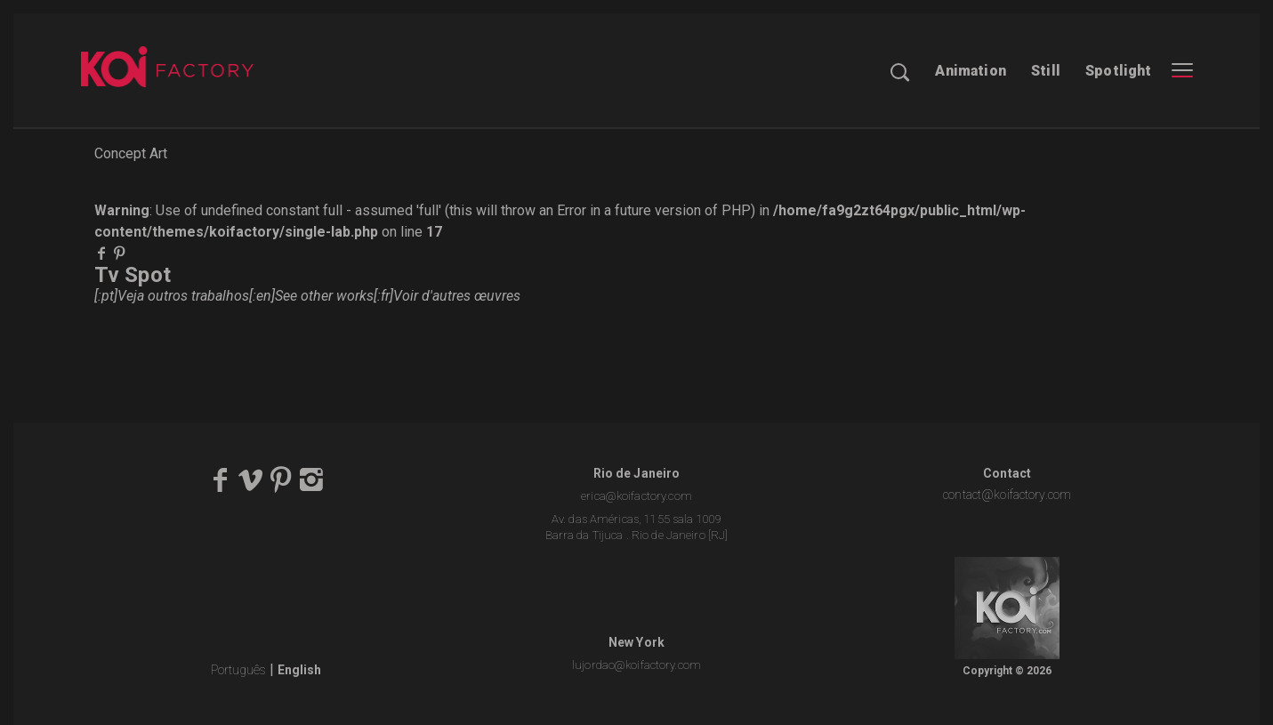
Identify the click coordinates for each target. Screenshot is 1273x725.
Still (1045, 70)
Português (238, 670)
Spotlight (1118, 70)
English (299, 670)
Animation (970, 70)
